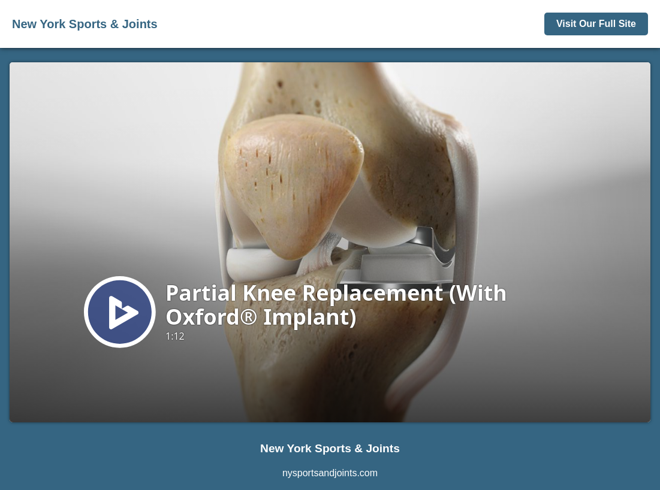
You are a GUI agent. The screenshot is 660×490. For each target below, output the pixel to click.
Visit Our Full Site (596, 24)
